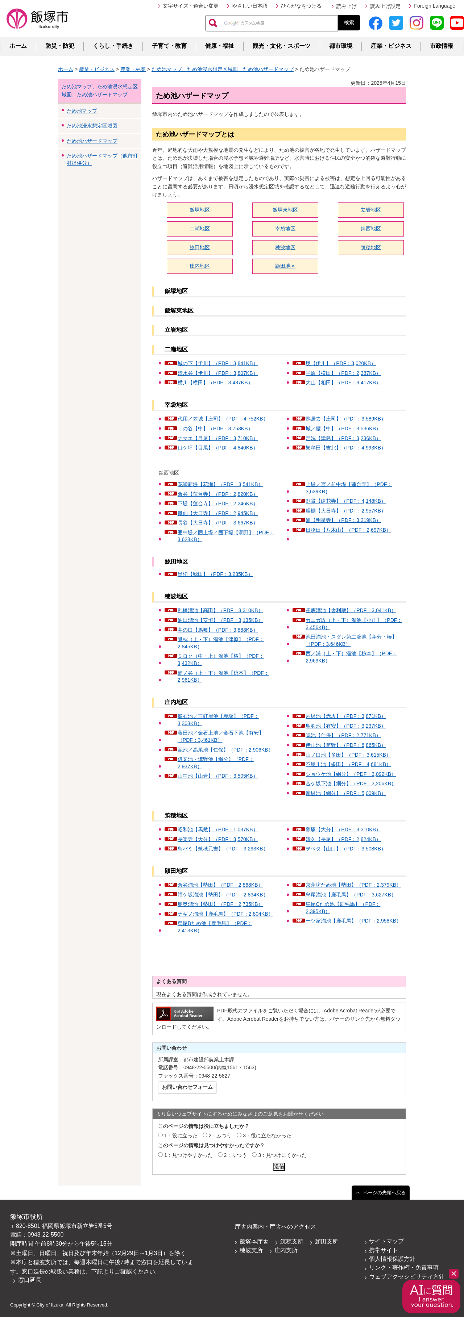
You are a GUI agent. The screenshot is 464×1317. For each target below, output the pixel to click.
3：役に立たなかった (267, 1135)
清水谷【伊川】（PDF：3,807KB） (218, 373)
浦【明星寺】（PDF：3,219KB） (343, 520)
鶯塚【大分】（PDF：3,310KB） (343, 829)
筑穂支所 (291, 1241)
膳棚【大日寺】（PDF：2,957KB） (346, 511)
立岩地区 (371, 210)
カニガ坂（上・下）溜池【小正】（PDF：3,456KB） (354, 623)
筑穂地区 (371, 247)
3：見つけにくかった (282, 1155)
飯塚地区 (200, 210)
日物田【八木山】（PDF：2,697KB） (348, 530)
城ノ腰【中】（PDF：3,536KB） (343, 428)
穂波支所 (251, 1250)
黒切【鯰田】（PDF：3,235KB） (215, 574)
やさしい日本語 (250, 6)
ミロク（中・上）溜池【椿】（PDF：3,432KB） (221, 659)
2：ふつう (220, 1135)
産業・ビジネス (391, 46)
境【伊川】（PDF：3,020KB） (341, 363)
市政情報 (441, 46)
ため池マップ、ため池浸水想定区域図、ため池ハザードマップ (223, 69)
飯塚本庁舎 (254, 1241)
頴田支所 (326, 1241)
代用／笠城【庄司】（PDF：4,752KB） (223, 419)
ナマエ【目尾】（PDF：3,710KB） (218, 438)
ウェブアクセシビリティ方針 (406, 1277)
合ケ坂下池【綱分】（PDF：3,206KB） (351, 783)
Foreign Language (434, 6)
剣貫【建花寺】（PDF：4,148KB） (346, 501)
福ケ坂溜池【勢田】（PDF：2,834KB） (223, 895)
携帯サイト (383, 1250)
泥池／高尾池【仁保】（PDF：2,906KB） (225, 750)
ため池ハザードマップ (92, 141)
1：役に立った (181, 1135)
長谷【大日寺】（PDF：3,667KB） (218, 523)
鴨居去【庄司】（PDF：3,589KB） (346, 419)
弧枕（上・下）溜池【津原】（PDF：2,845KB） (221, 642)
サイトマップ (386, 1241)
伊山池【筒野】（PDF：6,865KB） (346, 745)
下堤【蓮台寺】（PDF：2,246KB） (218, 503)
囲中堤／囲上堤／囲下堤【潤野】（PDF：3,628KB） (226, 536)
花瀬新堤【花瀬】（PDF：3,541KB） (220, 484)
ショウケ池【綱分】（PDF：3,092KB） (351, 774)
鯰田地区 (200, 247)
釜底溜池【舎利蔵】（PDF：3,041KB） (351, 610)
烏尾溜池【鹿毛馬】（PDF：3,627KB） (351, 895)
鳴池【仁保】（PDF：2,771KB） (343, 735)
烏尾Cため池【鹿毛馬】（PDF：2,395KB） (343, 907)
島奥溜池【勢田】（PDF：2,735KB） (220, 904)
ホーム (18, 46)
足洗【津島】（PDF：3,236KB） (343, 438)
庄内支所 (286, 1250)
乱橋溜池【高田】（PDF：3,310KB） (220, 610)
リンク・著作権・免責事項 (404, 1267)
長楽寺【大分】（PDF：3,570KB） (218, 839)
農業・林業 (133, 69)
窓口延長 (29, 1280)
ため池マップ (82, 111)
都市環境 (340, 46)
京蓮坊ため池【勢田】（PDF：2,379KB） (353, 885)
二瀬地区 (200, 228)
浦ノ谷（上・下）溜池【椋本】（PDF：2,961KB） (223, 676)
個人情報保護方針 (392, 1259)
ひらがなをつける (301, 6)
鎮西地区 (371, 228)
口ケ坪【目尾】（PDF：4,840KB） (218, 448)
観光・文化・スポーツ (282, 46)
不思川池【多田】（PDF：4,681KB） (348, 764)
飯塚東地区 (285, 210)
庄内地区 (200, 266)
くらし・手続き (113, 46)
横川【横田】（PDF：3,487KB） (215, 382)
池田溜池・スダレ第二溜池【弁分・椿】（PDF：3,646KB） (351, 640)
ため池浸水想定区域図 (92, 126)
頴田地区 (285, 266)
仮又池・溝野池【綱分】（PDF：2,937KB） (216, 762)
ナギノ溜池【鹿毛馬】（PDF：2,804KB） (225, 914)
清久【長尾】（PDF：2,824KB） (343, 839)
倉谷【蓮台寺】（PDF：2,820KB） (218, 494)
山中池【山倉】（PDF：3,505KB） (218, 776)
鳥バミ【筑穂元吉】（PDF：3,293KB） (223, 849)
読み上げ (346, 6)
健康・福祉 (219, 46)
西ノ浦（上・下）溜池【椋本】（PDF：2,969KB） (351, 657)
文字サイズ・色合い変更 (191, 6)
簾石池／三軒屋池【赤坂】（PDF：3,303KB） (218, 719)
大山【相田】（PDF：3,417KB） (343, 382)
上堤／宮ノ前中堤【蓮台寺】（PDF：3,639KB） (349, 487)
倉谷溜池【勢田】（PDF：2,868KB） (220, 885)
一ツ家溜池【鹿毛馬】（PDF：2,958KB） (353, 921)
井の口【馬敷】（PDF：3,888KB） (218, 630)
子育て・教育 (169, 46)
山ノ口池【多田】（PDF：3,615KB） (348, 755)
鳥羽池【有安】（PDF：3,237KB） (346, 726)
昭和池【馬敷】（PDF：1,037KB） (218, 829)
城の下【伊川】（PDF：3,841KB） (218, 363)
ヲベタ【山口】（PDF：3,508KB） (346, 849)
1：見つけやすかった (188, 1155)
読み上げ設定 (385, 6)
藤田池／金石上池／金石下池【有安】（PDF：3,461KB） (221, 736)
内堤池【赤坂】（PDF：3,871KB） (346, 716)
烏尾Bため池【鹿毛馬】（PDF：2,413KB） (215, 926)
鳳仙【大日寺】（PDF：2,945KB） (218, 513)
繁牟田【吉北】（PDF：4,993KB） (346, 448)
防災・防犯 (59, 46)
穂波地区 (285, 247)
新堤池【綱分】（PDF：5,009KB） (346, 793)
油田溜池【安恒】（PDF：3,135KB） (220, 620)
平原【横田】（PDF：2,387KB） (343, 373)
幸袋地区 (285, 228)
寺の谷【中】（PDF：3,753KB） (215, 428)
